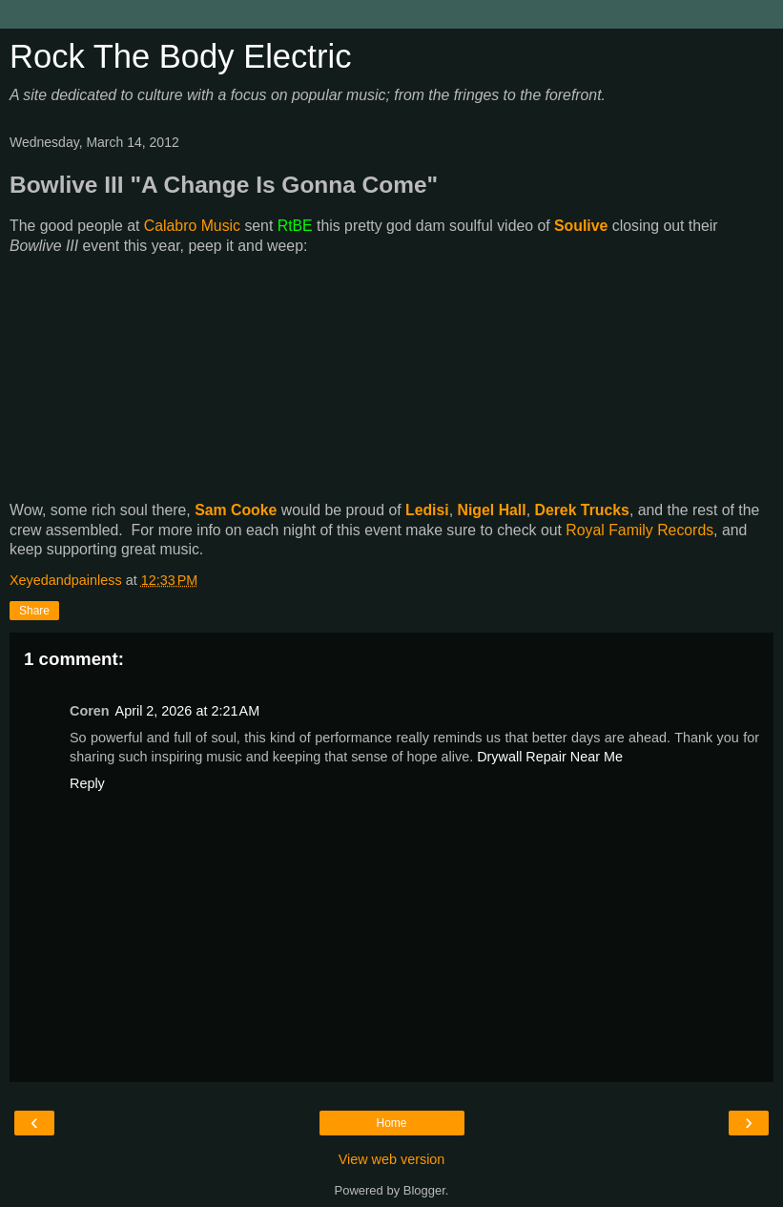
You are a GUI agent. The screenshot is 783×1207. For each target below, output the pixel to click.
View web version (392, 1159)
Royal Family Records (639, 530)
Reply (87, 783)
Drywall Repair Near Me (550, 756)
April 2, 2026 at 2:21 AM (187, 710)
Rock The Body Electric (180, 56)
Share (34, 610)
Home (391, 1123)
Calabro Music (192, 226)
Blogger (424, 1190)
